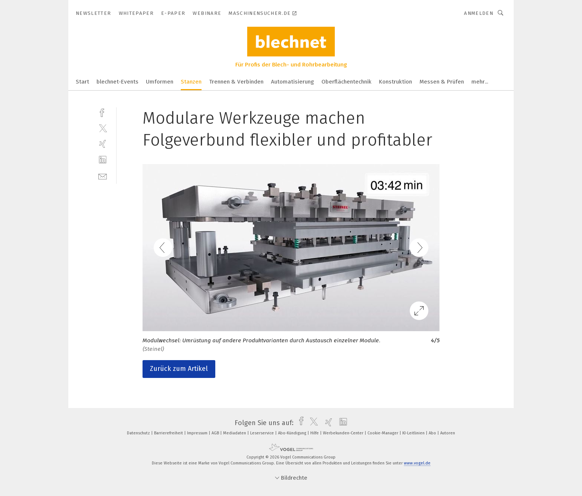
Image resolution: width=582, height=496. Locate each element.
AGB (216, 433)
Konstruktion (395, 81)
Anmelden (478, 13)
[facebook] (102, 112)
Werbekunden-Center (343, 433)
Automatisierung (292, 81)
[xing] (102, 144)
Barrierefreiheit (169, 433)
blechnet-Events (117, 81)
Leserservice (262, 433)
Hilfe (315, 433)
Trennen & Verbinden (236, 81)
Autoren (447, 433)
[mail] (102, 175)
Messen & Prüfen (441, 81)
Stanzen (191, 81)
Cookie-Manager (383, 433)
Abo (433, 433)
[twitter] (102, 128)
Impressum (198, 433)
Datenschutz (139, 433)
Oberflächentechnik (346, 81)
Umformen (159, 81)
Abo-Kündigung (292, 433)
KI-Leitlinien (414, 433)
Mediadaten (235, 433)
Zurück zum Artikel (179, 369)
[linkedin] (102, 159)
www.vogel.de (417, 463)
